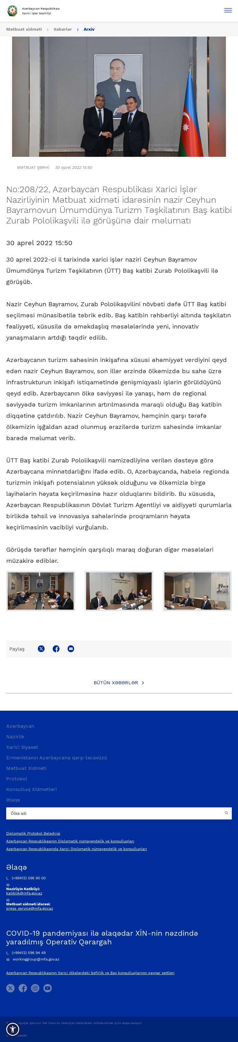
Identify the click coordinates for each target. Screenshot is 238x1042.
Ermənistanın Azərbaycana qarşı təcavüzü (56, 758)
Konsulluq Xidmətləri (31, 789)
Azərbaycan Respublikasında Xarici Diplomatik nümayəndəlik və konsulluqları (76, 849)
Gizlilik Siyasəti (16, 1035)
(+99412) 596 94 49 (26, 953)
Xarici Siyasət (22, 747)
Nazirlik (15, 737)
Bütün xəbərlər (116, 683)
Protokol (16, 779)
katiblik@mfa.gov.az (24, 893)
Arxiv (89, 29)
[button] (12, 1029)
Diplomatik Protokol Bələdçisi (33, 833)
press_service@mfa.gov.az (29, 908)
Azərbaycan (20, 726)
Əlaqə (13, 800)
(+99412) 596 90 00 (26, 878)
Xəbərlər (63, 29)
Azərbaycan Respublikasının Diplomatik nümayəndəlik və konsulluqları (70, 841)
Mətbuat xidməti (24, 29)
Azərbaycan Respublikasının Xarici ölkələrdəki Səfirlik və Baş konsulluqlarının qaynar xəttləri (90, 973)
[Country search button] (227, 813)
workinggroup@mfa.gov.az (32, 959)
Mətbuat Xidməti (26, 768)
